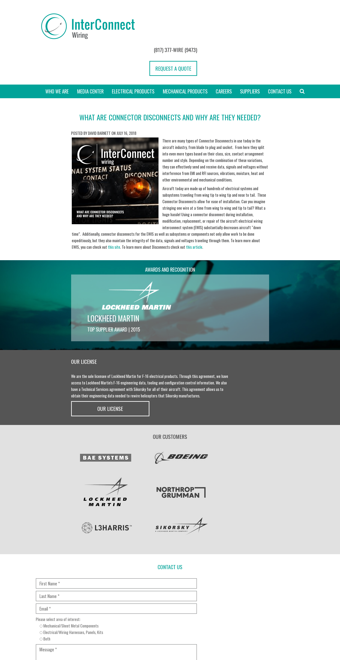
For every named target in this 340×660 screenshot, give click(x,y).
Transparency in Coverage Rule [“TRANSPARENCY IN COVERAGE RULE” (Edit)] (127, 627)
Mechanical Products (185, 59)
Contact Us (279, 59)
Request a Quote (281, 31)
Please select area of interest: (101, 529)
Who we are (57, 59)
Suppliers (250, 59)
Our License (247, 323)
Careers (224, 59)
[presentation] (68, 552)
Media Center (90, 59)
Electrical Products (133, 59)
